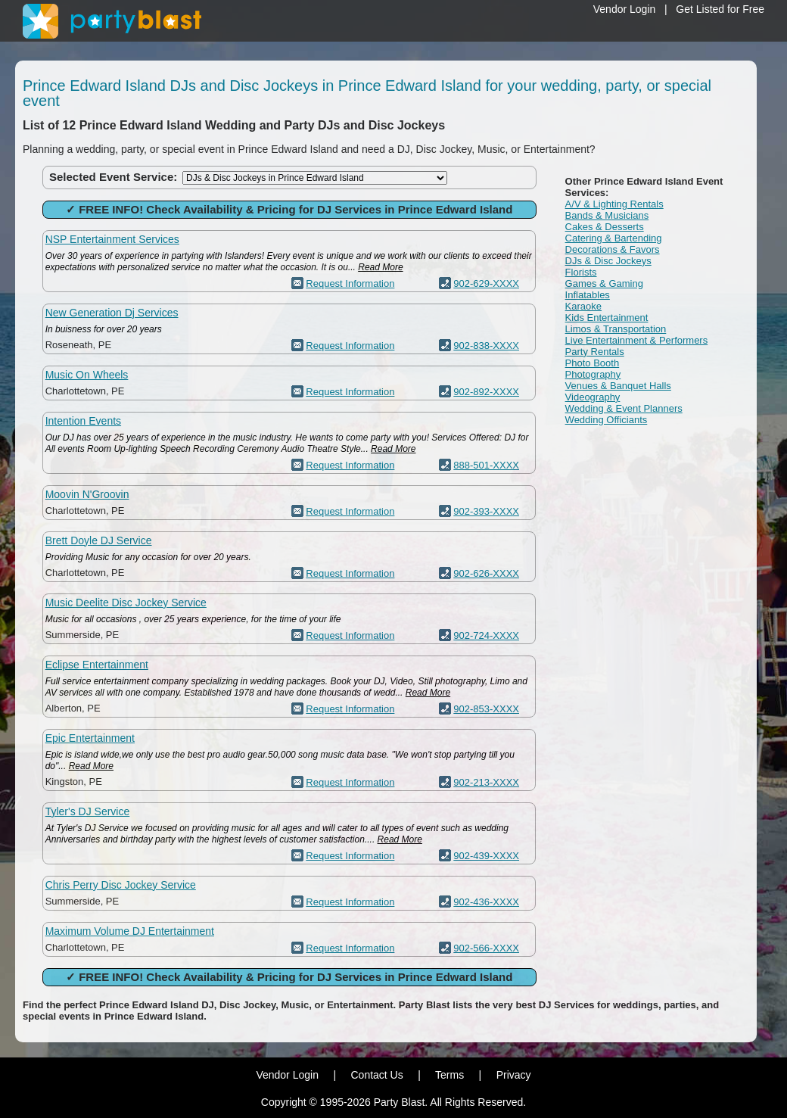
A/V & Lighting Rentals (614, 204)
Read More (380, 267)
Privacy (513, 1075)
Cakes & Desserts (604, 226)
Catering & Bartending (613, 238)
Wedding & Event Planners (624, 408)
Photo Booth (592, 363)
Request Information (350, 283)
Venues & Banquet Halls (618, 385)
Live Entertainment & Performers (636, 340)
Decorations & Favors (612, 249)
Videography (593, 397)
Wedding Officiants (606, 419)
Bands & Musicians (607, 215)
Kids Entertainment (607, 317)
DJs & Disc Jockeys (608, 260)
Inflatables (587, 295)
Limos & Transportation (616, 329)
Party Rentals (594, 351)
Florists (581, 272)
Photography (593, 374)
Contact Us (376, 1075)
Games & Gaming (604, 283)
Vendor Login (624, 9)
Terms (449, 1075)
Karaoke (583, 306)
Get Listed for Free (720, 9)
